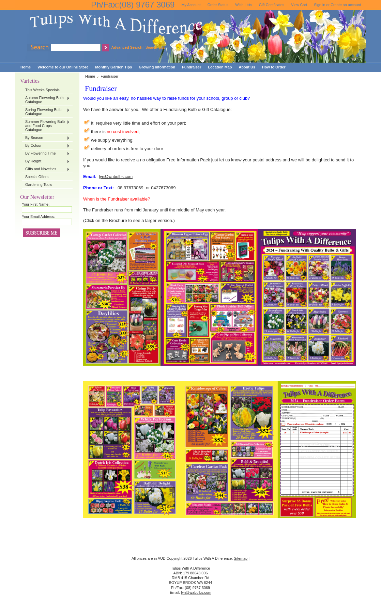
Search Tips (155, 47)
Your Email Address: (38, 216)
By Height (46, 161)
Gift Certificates (271, 5)
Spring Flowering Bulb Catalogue (46, 112)
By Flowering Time (46, 153)
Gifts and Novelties (46, 169)
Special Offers (36, 177)
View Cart (299, 5)
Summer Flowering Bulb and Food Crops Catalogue (46, 126)
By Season (46, 138)
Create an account (346, 5)
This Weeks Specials (42, 90)
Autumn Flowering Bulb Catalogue (46, 100)
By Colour (46, 145)
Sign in (319, 5)
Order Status (218, 5)
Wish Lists (243, 5)
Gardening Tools (38, 184)
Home (90, 76)
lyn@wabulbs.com (116, 176)
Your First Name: (35, 204)
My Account (190, 5)
